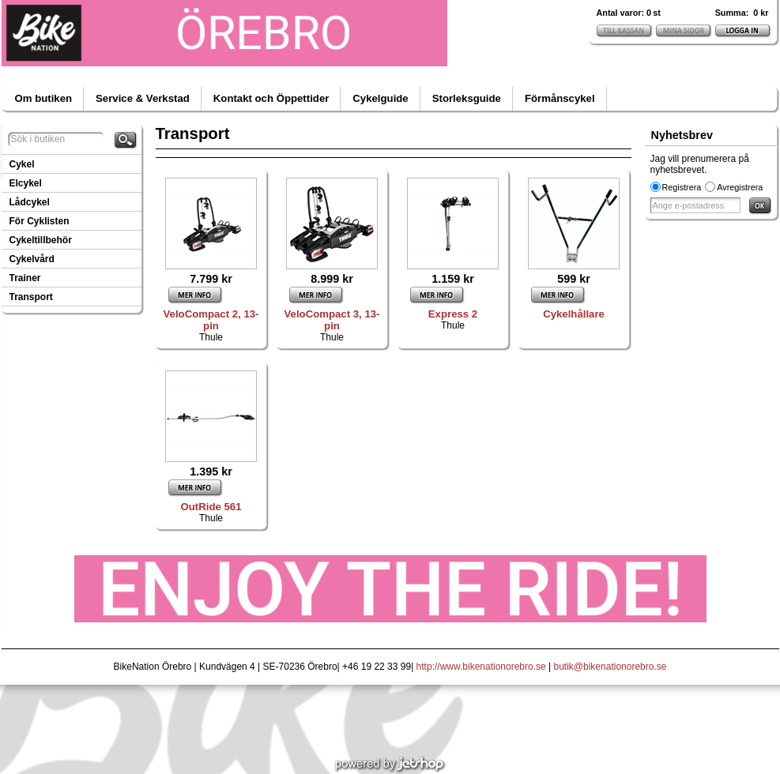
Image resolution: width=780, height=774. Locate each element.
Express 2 (452, 314)
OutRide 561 (211, 507)
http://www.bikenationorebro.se (481, 666)
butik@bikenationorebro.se (610, 666)
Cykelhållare (574, 314)
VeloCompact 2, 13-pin (211, 320)
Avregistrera (740, 187)
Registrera (682, 187)
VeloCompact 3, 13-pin (332, 320)
